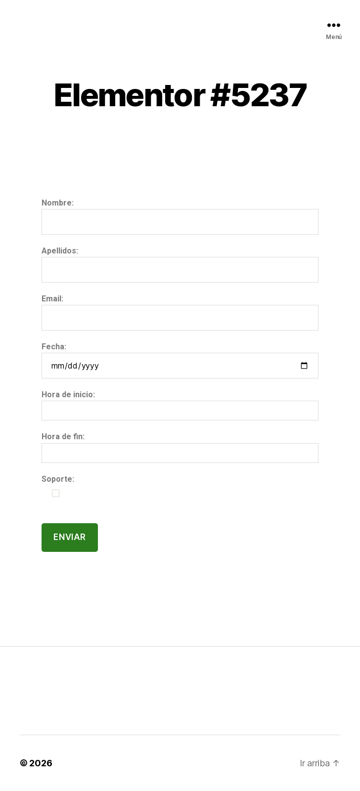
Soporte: (58, 479)
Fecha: (54, 346)
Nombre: (58, 203)
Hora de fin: (63, 436)
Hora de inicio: (68, 394)
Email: (52, 298)
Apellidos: (60, 250)
